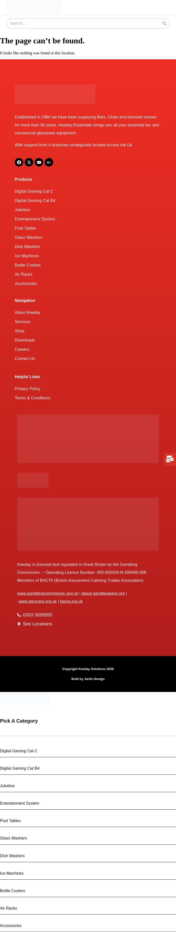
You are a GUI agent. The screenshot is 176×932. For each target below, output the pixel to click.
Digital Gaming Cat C (34, 191)
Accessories (26, 283)
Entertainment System (35, 219)
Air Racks (23, 274)
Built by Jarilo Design (88, 679)
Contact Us (25, 358)
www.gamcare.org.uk (37, 601)
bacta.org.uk (71, 601)
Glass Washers (28, 237)
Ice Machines (27, 256)
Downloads (25, 340)
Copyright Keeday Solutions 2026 (88, 669)
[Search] (165, 23)
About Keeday (27, 312)
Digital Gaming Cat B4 (35, 200)
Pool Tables (25, 228)
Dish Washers (27, 247)
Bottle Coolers (27, 265)
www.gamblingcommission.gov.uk (47, 593)
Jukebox (22, 210)
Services (22, 322)
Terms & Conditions (32, 398)
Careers (22, 349)
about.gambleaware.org (103, 593)
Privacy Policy (27, 389)
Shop (19, 331)
